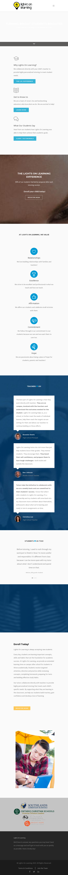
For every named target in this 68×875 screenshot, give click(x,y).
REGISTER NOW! (22, 708)
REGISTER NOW (34, 197)
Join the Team (42, 868)
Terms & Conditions (25, 868)
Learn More (21, 110)
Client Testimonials (25, 138)
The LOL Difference (24, 81)
